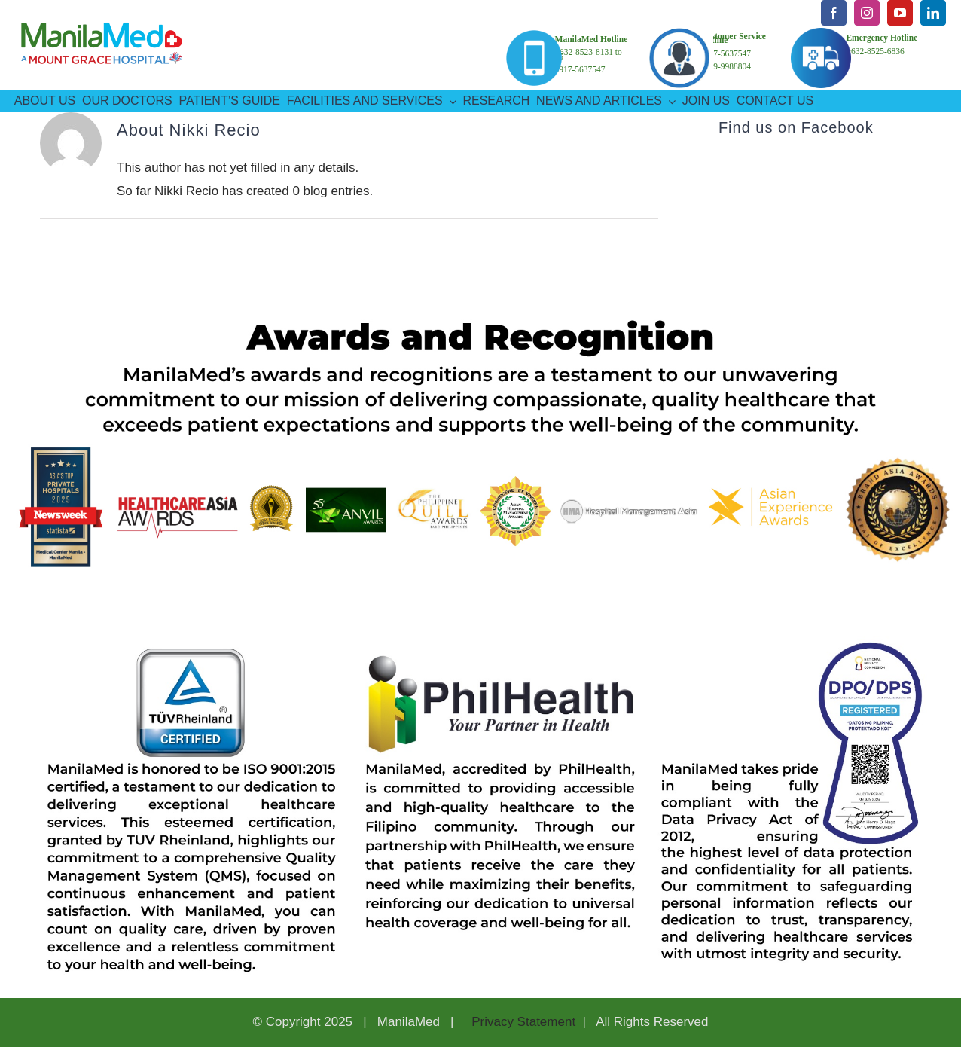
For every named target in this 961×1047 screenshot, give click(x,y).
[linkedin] (933, 13)
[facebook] (834, 13)
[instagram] (867, 13)
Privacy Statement (521, 1022)
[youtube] (900, 13)
